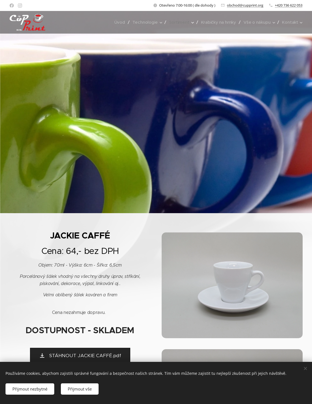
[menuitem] (117, 22)
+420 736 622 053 (288, 5)
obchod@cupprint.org (245, 5)
